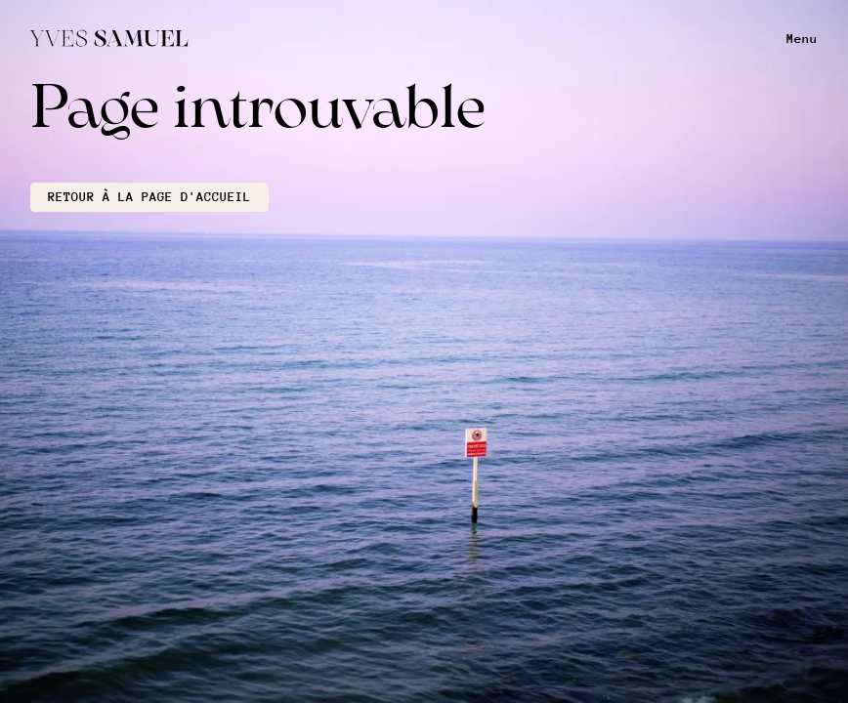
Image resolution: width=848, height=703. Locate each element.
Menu (802, 38)
